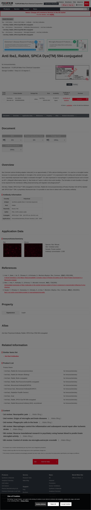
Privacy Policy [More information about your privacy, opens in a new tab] (25, 501)
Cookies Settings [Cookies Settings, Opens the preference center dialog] (41, 504)
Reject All (53, 504)
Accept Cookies (65, 504)
